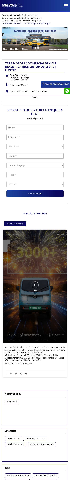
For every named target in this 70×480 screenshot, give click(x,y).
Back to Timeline (15, 205)
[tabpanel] (35, 20)
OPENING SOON (39, 73)
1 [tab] (32, 29)
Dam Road (12, 383)
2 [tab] (35, 29)
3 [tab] (38, 29)
